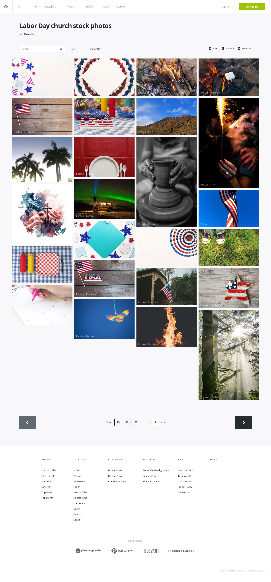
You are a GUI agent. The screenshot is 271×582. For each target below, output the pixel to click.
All (35, 6)
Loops (76, 487)
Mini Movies (79, 481)
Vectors (77, 514)
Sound (121, 6)
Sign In (226, 6)
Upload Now (115, 476)
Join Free (252, 6)
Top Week (46, 492)
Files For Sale (48, 476)
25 (118, 422)
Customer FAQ (185, 470)
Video (72, 6)
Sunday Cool (149, 476)
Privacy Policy (185, 487)
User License (184, 481)
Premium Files (48, 470)
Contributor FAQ (117, 481)
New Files (46, 487)
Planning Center (151, 481)
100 (135, 422)
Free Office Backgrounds (156, 470)
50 (126, 422)
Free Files (46, 481)
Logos (76, 519)
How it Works (115, 470)
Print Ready (79, 503)
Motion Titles (80, 492)
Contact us (183, 492)
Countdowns (80, 497)
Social (89, 6)
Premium (246, 48)
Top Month (47, 497)
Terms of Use (185, 476)
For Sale (229, 48)
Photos (105, 6)
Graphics (52, 6)
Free (215, 48)
